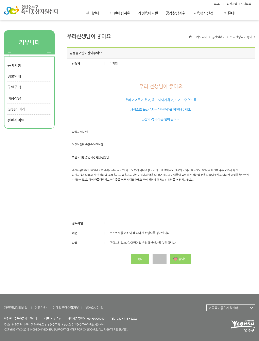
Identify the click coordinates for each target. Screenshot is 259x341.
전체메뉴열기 (252, 13)
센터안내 (92, 13)
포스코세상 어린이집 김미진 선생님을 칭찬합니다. (140, 232)
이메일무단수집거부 (65, 307)
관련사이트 (15, 120)
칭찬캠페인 (218, 37)
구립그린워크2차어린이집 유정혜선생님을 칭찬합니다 (142, 242)
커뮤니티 (231, 13)
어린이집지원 (120, 13)
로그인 (217, 3)
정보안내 (14, 76)
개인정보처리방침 (16, 307)
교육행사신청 (203, 13)
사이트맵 (246, 3)
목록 (140, 258)
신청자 (76, 63)
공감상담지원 (176, 13)
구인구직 (14, 87)
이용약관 (40, 307)
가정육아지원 (148, 13)
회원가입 (232, 3)
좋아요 (182, 258)
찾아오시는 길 (94, 307)
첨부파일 (77, 223)
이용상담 (14, 98)
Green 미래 (16, 109)
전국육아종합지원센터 (223, 308)
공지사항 (14, 65)
